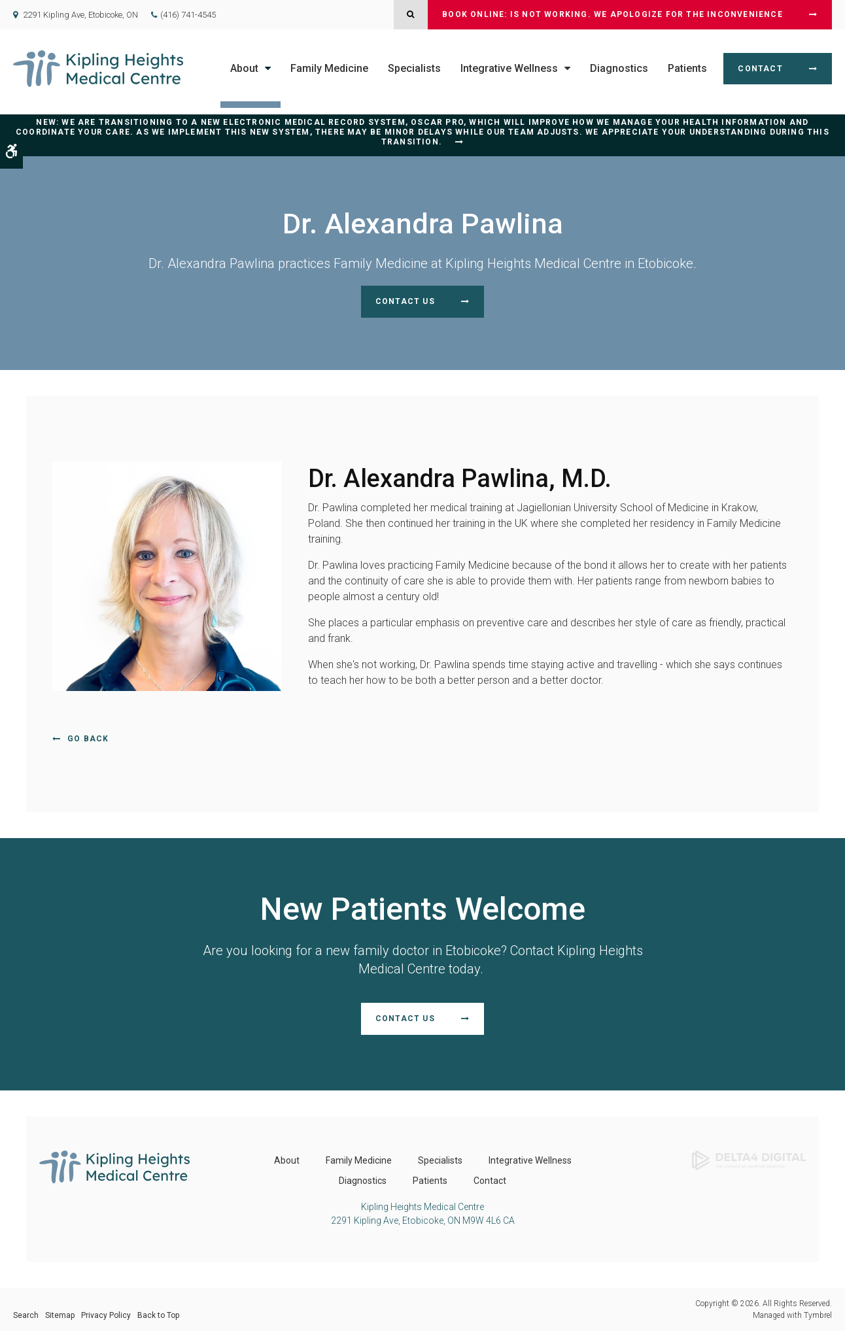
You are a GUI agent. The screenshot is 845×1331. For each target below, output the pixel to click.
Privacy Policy (106, 1315)
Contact (760, 68)
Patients (687, 68)
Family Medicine (329, 68)
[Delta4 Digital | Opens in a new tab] (749, 1159)
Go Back (88, 738)
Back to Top (158, 1315)
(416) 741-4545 (188, 15)
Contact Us (405, 301)
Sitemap (60, 1315)
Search (26, 1315)
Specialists (414, 68)
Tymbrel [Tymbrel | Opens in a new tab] (818, 1315)
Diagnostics (619, 68)
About (244, 68)
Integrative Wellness (509, 68)
